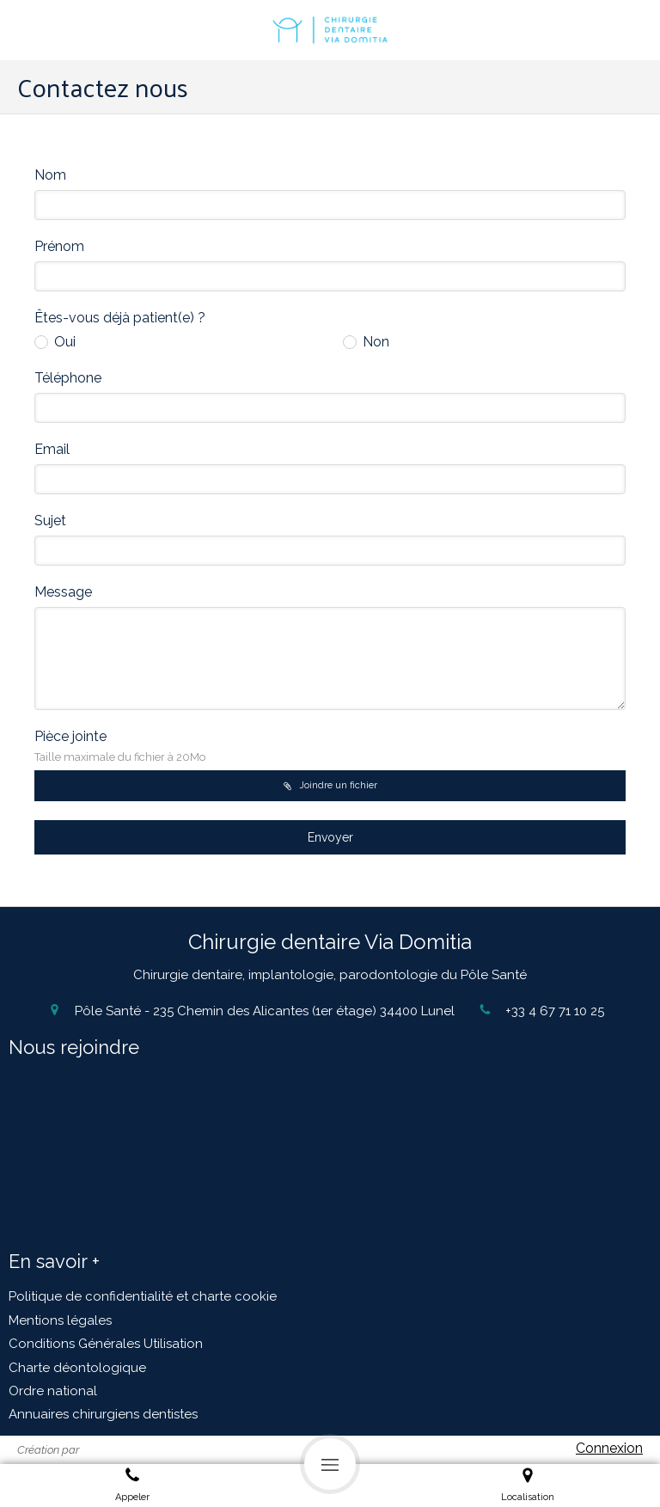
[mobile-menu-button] (330, 1464)
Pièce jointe (119, 745)
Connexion (609, 1448)
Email (52, 449)
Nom (50, 175)
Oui (63, 342)
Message (63, 592)
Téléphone (67, 378)
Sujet (50, 520)
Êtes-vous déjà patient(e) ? (119, 317)
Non (374, 342)
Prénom (59, 246)
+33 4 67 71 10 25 (554, 1011)
